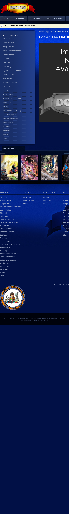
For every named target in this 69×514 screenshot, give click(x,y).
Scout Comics (8, 95)
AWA (65, 207)
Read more (30, 26)
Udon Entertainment (10, 115)
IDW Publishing (8, 79)
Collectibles (35, 18)
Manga (5, 134)
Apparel (49, 32)
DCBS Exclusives (54, 18)
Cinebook (6, 59)
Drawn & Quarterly (10, 67)
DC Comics (7, 39)
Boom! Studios (8, 55)
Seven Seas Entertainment (13, 99)
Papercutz (6, 91)
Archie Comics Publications (13, 51)
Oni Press (6, 87)
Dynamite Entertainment (12, 71)
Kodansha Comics (10, 83)
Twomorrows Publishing (12, 111)
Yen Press (6, 130)
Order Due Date (59, 284)
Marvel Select (28, 201)
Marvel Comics (8, 43)
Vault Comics (8, 122)
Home (6, 18)
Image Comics (8, 47)
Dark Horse (7, 63)
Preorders (20, 18)
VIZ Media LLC (8, 126)
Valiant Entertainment (11, 118)
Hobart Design (43, 320)
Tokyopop (6, 107)
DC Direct (27, 197)
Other (5, 138)
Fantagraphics (8, 75)
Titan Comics (8, 103)
